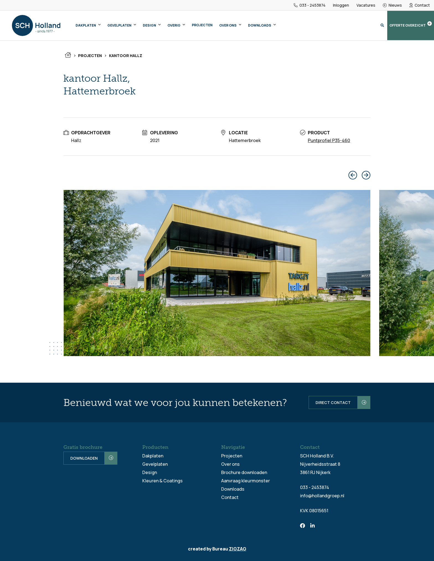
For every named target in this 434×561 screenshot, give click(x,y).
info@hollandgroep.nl (322, 496)
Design (149, 25)
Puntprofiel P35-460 (329, 140)
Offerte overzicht (410, 24)
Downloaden (84, 458)
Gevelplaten (119, 25)
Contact (419, 5)
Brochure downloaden (244, 472)
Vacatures (365, 5)
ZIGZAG (237, 549)
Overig (173, 25)
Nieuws (392, 5)
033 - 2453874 (310, 5)
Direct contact (333, 402)
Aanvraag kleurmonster (245, 481)
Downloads (259, 25)
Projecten (202, 25)
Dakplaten (86, 25)
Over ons (228, 25)
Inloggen (341, 5)
